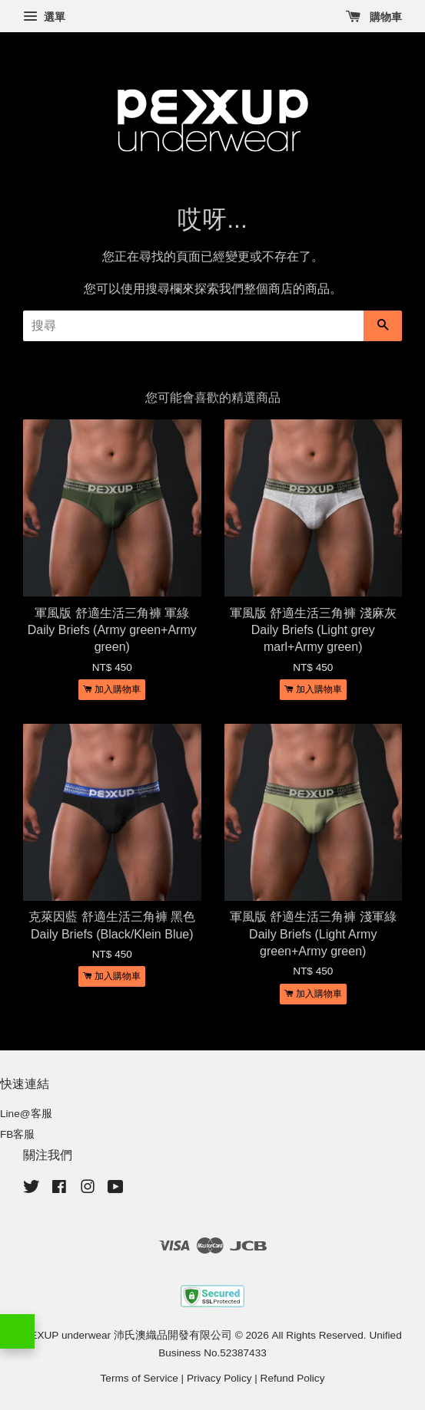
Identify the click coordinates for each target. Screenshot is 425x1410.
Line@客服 (26, 1113)
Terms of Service (139, 1378)
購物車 (374, 16)
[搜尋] (193, 326)
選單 (44, 16)
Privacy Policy (219, 1378)
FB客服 (17, 1134)
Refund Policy (293, 1378)
